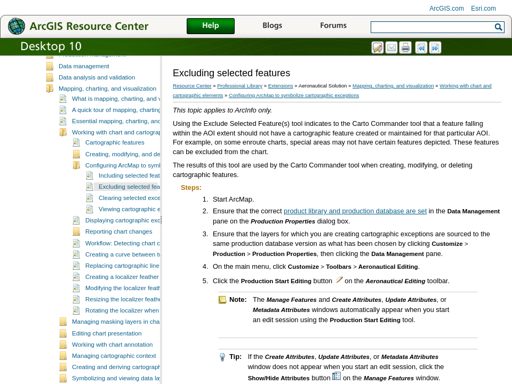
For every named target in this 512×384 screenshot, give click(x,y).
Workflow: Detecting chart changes (132, 257)
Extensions (280, 86)
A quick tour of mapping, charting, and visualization (141, 124)
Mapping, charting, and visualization (107, 103)
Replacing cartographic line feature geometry (146, 280)
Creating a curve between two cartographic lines (151, 269)
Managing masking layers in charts (119, 336)
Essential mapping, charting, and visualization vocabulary (150, 135)
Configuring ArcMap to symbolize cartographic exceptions (294, 95)
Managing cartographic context (114, 370)
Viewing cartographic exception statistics (154, 223)
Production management (92, 69)
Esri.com (483, 8)
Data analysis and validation (97, 92)
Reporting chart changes (118, 246)
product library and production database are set (355, 211)
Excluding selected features (136, 201)
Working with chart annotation (112, 359)
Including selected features (135, 190)
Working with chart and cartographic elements (134, 146)
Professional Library (239, 86)
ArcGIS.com (446, 8)
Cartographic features (115, 157)
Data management (84, 80)
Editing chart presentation (107, 348)
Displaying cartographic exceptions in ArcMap (147, 234)
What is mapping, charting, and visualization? (133, 113)
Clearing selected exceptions (138, 212)
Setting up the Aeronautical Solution (107, 57)
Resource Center (192, 86)
